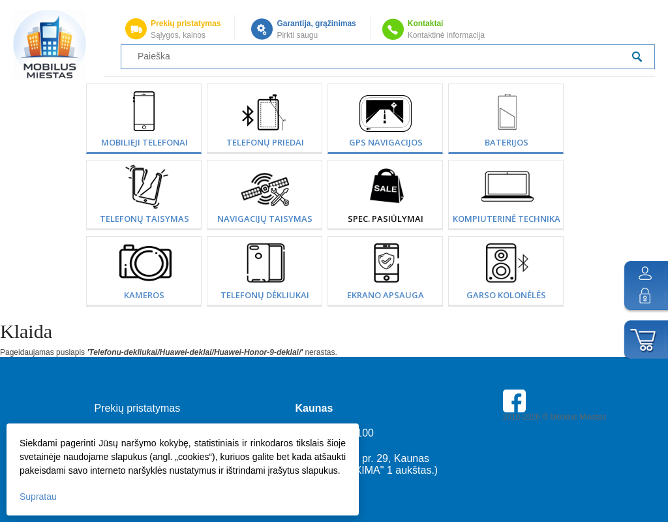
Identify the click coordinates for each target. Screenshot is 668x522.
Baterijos (506, 142)
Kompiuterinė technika (506, 218)
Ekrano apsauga (385, 295)
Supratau (38, 496)
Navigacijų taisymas (264, 218)
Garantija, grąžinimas (316, 23)
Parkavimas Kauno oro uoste (553, 453)
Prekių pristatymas (185, 23)
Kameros (144, 295)
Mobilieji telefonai (144, 142)
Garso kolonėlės (506, 295)
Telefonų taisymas (144, 218)
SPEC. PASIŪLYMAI (385, 218)
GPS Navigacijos (386, 142)
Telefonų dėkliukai (264, 295)
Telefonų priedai (265, 142)
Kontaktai (426, 23)
